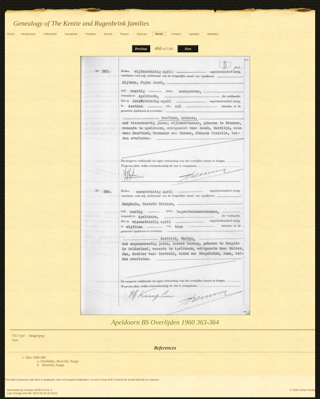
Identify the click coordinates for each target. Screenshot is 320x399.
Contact (176, 34)
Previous (141, 49)
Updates (194, 34)
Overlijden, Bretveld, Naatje (59, 361)
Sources (142, 34)
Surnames (71, 34)
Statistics (212, 34)
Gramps (29, 390)
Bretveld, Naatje (53, 365)
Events (108, 34)
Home (11, 34)
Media (159, 34)
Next (188, 49)
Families (90, 34)
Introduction (28, 34)
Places (124, 34)
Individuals (50, 34)
